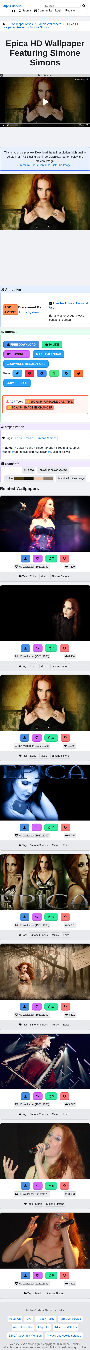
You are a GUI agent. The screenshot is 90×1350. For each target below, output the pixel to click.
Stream (59, 447)
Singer (39, 447)
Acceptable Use (23, 1327)
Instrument (72, 447)
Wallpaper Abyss (22, 24)
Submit (25, 10)
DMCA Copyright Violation (25, 1335)
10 (51, 917)
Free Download (21, 344)
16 (51, 737)
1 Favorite (17, 354)
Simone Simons (46, 438)
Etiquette (43, 1327)
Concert (28, 451)
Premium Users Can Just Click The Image (45, 165)
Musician (41, 451)
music (29, 438)
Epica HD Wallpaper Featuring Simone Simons (41, 25)
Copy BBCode (17, 383)
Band (29, 447)
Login (58, 10)
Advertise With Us (65, 1327)
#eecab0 (38, 478)
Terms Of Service (70, 1318)
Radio (7, 451)
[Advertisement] (45, 257)
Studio (53, 451)
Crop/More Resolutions (26, 363)
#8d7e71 (48, 478)
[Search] (84, 6)
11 (51, 827)
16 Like (52, 344)
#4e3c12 (19, 478)
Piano (49, 447)
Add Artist (10, 309)
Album (17, 451)
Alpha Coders (12, 6)
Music (44, 576)
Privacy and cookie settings (64, 1335)
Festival (64, 451)
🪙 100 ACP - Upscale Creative (49, 401)
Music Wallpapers (50, 24)
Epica (18, 438)
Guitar (20, 447)
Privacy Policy (45, 1318)
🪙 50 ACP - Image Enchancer (30, 407)
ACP (12, 401)
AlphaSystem (28, 312)
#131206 (29, 478)
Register (70, 10)
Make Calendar (48, 354)
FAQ (28, 1318)
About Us (15, 1318)
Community (43, 10)
